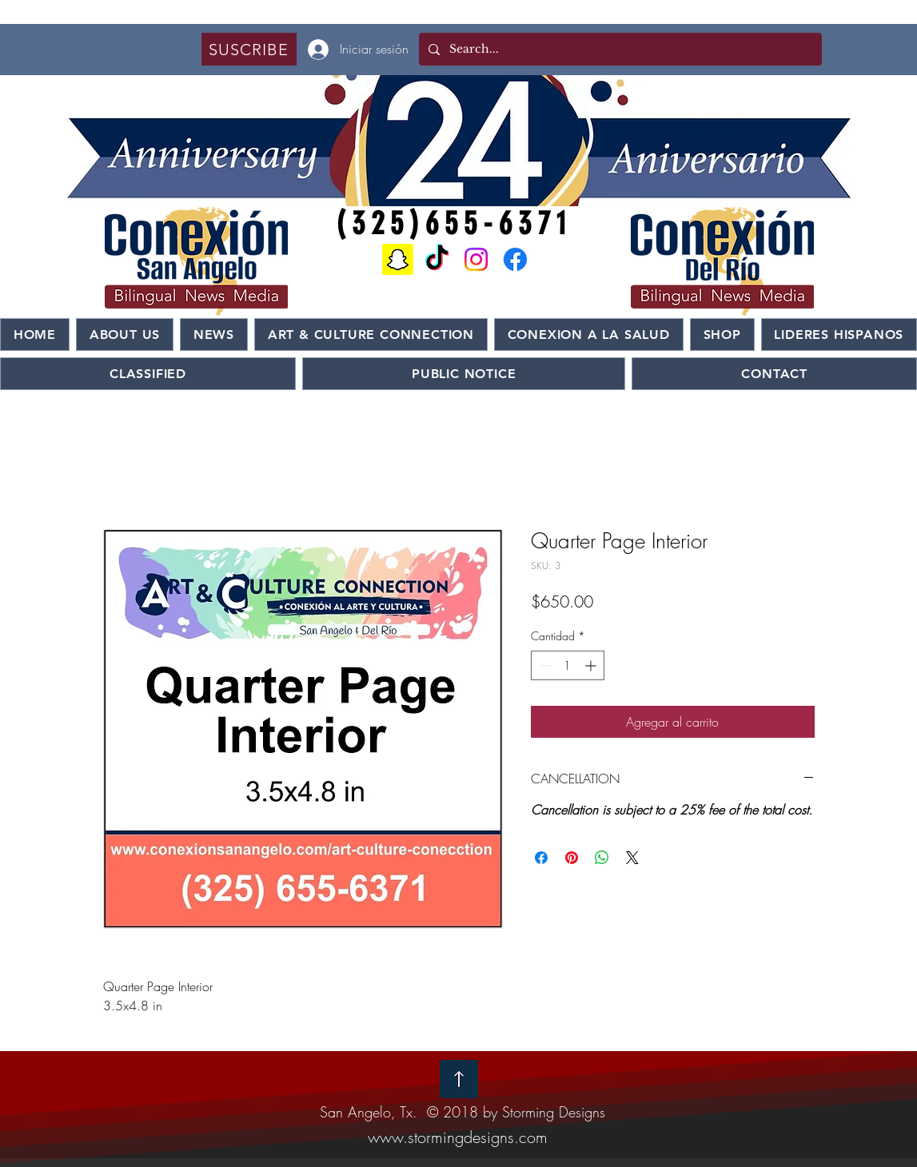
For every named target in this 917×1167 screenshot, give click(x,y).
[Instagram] (476, 259)
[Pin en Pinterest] (571, 857)
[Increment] (592, 665)
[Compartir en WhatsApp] (602, 857)
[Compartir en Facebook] (541, 857)
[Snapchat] (397, 259)
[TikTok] (437, 259)
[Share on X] (632, 857)
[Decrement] (543, 665)
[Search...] (618, 49)
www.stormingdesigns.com (458, 1137)
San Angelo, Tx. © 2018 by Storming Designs (462, 1111)
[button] (249, 49)
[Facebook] (515, 259)
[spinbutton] (567, 665)
